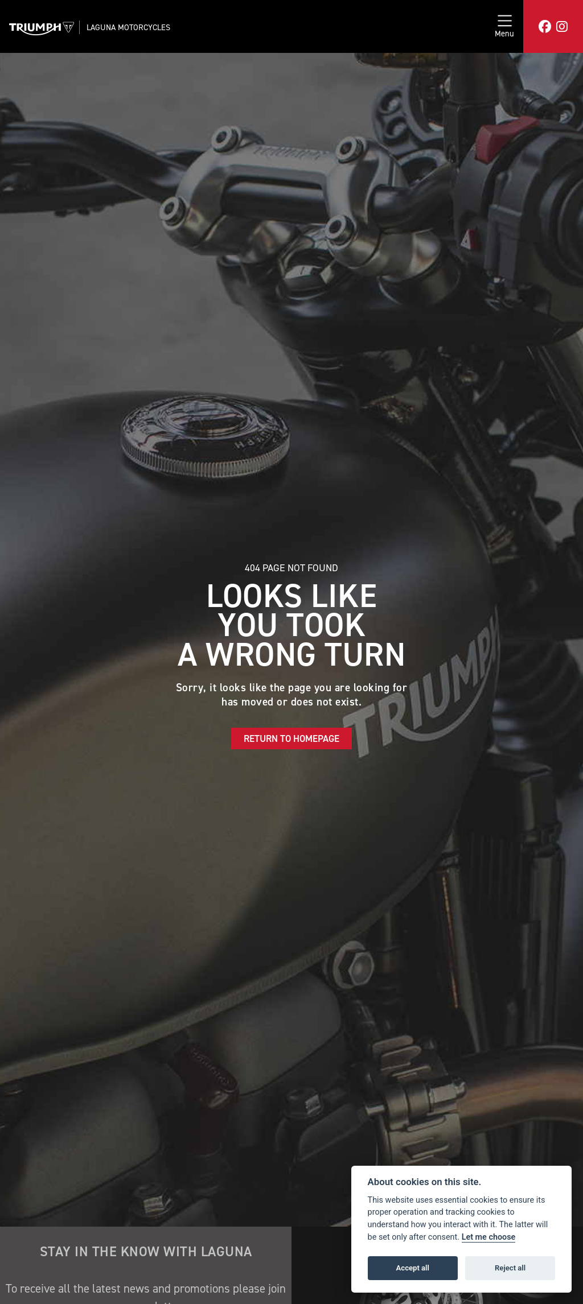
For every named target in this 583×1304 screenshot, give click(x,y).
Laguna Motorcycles (128, 27)
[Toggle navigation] (504, 26)
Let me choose (489, 1237)
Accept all (412, 1268)
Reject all (510, 1268)
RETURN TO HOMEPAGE (291, 738)
